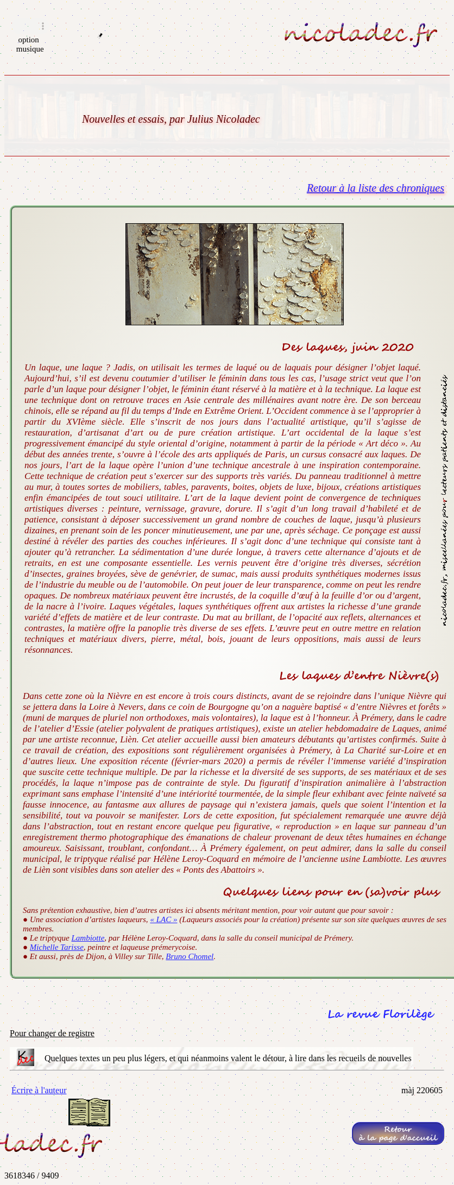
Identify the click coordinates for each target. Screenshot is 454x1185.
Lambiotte (87, 938)
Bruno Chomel (189, 956)
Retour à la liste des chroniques (375, 188)
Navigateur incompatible (30, 26)
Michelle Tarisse (57, 947)
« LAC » (163, 919)
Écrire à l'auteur (38, 1090)
